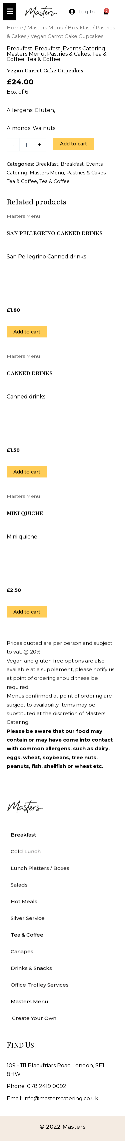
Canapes (22, 951)
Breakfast (79, 28)
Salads (19, 885)
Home (15, 28)
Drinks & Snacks (31, 968)
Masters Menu (45, 28)
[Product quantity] (26, 144)
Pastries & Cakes (68, 54)
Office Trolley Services (40, 985)
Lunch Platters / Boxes (40, 868)
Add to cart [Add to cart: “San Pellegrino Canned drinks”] (26, 332)
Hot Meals (24, 901)
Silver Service (28, 918)
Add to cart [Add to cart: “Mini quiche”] (26, 612)
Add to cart (73, 144)
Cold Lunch (26, 851)
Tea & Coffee (43, 59)
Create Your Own (33, 1018)
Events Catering (84, 48)
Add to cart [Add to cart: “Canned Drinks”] (26, 472)
